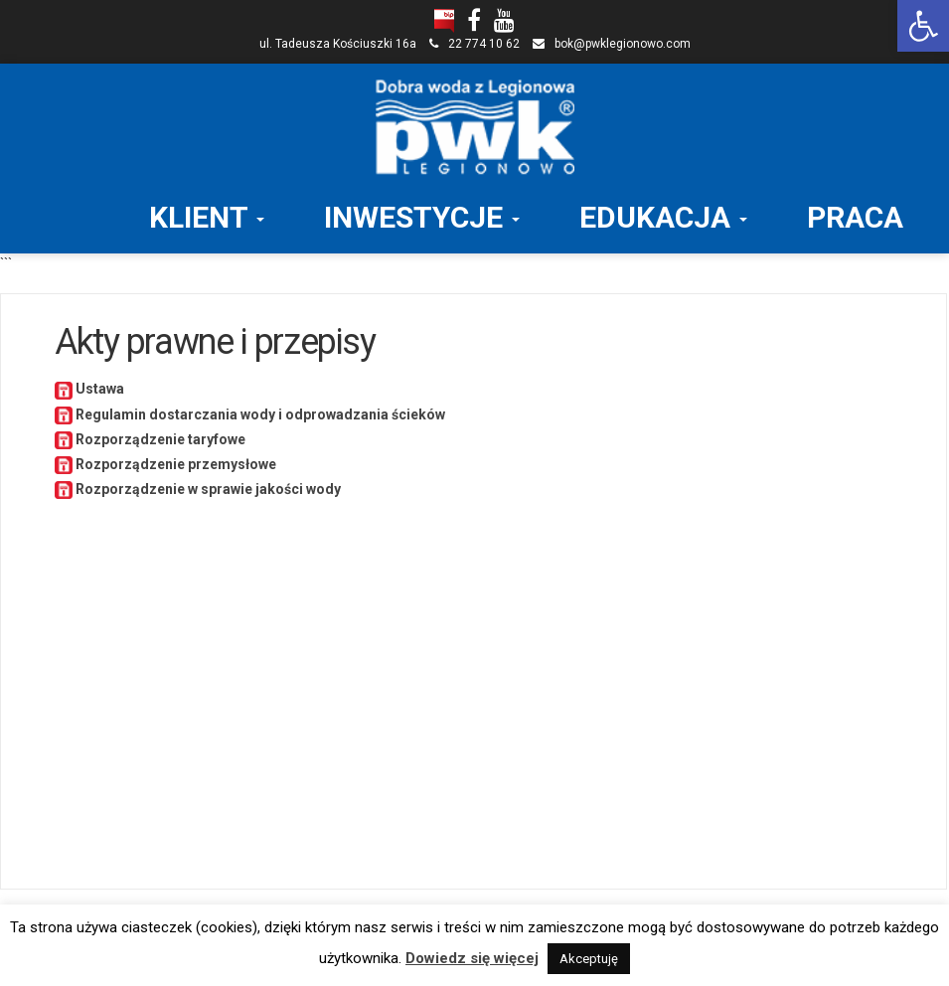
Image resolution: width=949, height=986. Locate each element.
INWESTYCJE (422, 217)
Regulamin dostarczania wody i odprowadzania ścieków (259, 414)
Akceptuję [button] (588, 958)
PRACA (855, 217)
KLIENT (206, 217)
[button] (923, 26)
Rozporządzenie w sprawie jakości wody (207, 489)
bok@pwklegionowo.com (622, 44)
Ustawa (100, 389)
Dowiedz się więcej (472, 958)
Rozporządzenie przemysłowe (174, 464)
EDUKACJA (663, 217)
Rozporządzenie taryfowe (159, 439)
